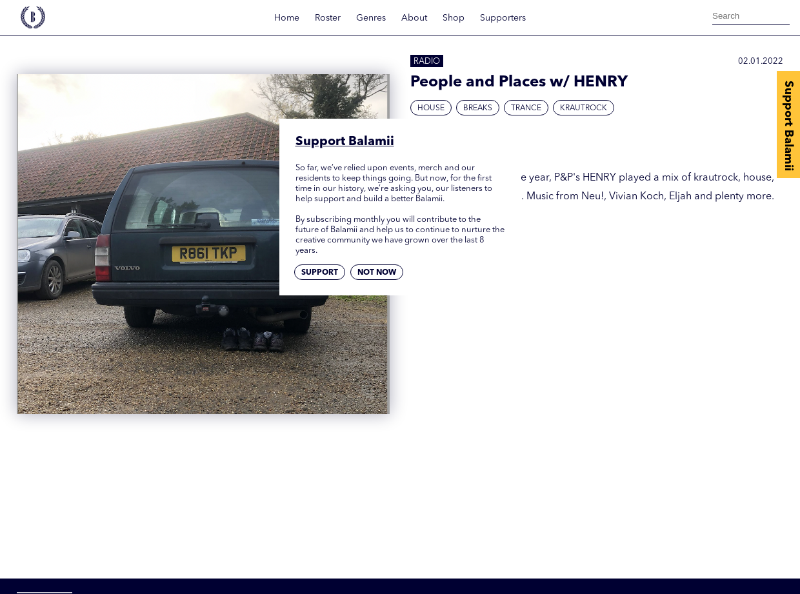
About (414, 18)
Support (319, 273)
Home (286, 18)
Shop (454, 18)
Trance (526, 108)
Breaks (477, 108)
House (431, 108)
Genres (371, 18)
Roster (328, 18)
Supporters (503, 18)
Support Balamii (788, 126)
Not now (376, 273)
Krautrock (583, 108)
